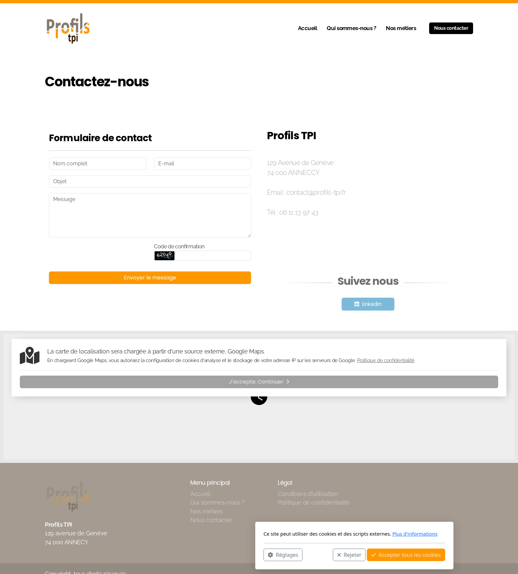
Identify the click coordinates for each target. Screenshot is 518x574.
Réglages (187, 554)
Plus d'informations (319, 533)
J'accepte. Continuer (259, 382)
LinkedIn (372, 305)
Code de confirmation (179, 246)
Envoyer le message (150, 277)
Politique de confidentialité (386, 360)
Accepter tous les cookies (311, 554)
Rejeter (254, 554)
